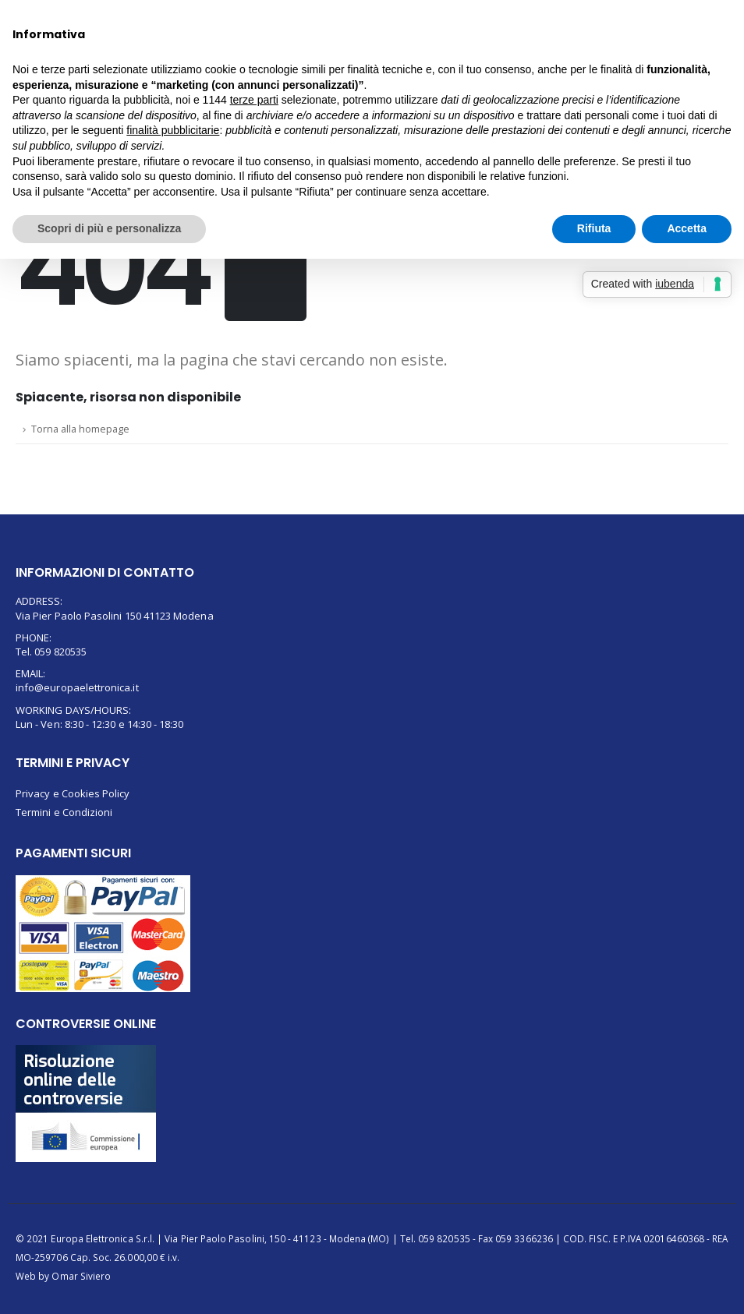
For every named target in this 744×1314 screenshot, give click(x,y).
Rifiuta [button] (594, 228)
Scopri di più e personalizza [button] (109, 228)
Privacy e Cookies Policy (73, 793)
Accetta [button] (687, 228)
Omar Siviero (81, 1276)
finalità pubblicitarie (172, 130)
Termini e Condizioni (64, 812)
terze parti (254, 100)
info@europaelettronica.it (77, 687)
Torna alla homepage (80, 429)
